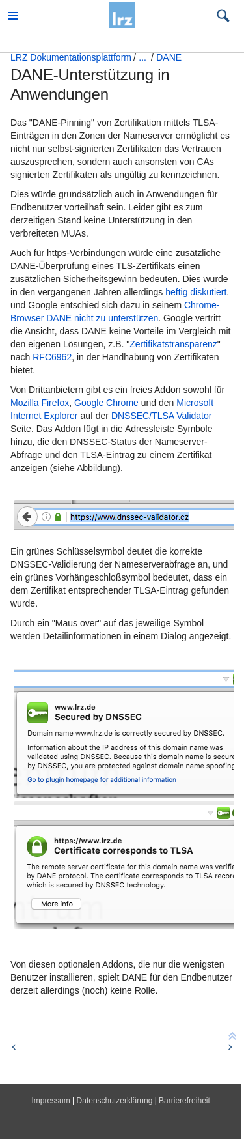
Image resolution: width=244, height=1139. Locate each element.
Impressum (50, 1100)
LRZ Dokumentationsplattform (70, 57)
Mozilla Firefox (39, 402)
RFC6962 (52, 357)
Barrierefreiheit (184, 1100)
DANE (169, 57)
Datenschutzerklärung (115, 1100)
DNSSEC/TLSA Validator (161, 416)
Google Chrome (106, 402)
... (142, 57)
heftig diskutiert (195, 292)
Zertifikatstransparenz (173, 344)
